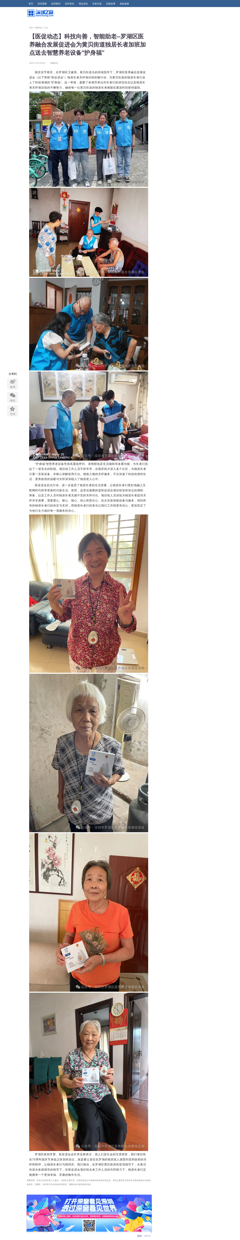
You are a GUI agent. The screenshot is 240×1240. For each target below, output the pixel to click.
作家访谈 (97, 3)
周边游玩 (83, 3)
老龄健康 (124, 3)
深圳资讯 (69, 3)
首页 (30, 3)
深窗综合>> (39, 27)
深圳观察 (42, 3)
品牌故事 (110, 3)
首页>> (32, 27)
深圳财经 (55, 3)
